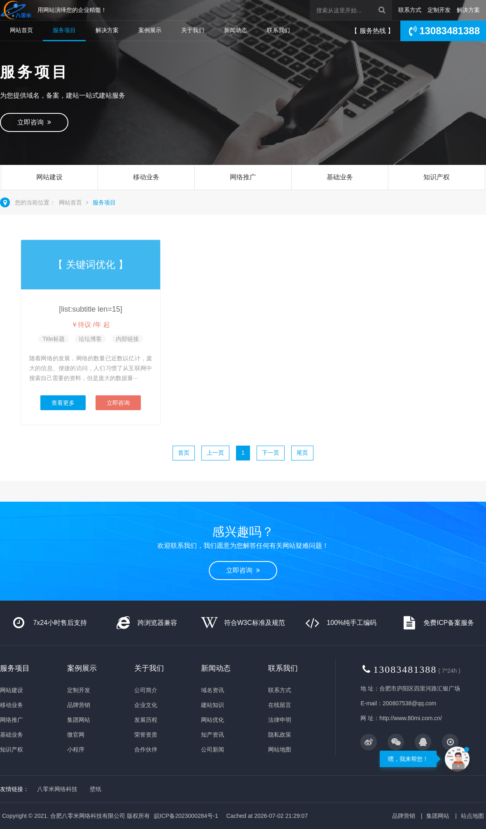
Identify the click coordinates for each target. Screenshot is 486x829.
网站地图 (279, 749)
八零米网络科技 (57, 789)
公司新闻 (212, 749)
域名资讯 (212, 690)
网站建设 (49, 177)
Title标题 (53, 339)
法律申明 (279, 719)
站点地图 (472, 816)
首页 (183, 452)
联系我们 (278, 30)
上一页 (215, 452)
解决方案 (468, 10)
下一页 (270, 452)
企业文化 (145, 705)
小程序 (75, 749)
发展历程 (145, 719)
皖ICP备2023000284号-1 (186, 816)
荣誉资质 (145, 734)
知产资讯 (212, 734)
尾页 (302, 452)
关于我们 (192, 30)
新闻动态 (235, 30)
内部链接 (127, 339)
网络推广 (243, 177)
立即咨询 (34, 122)
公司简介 (145, 690)
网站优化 (212, 719)
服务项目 (64, 30)
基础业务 (340, 177)
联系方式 (409, 10)
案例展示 (149, 30)
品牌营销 (78, 705)
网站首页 (21, 30)
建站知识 (212, 705)
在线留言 (279, 705)
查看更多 (63, 402)
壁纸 (95, 789)
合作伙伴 (145, 749)
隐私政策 (279, 734)
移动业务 (146, 177)
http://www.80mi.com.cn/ (410, 718)
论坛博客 (90, 339)
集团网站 (78, 719)
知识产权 (436, 177)
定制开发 (439, 10)
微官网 (75, 734)
